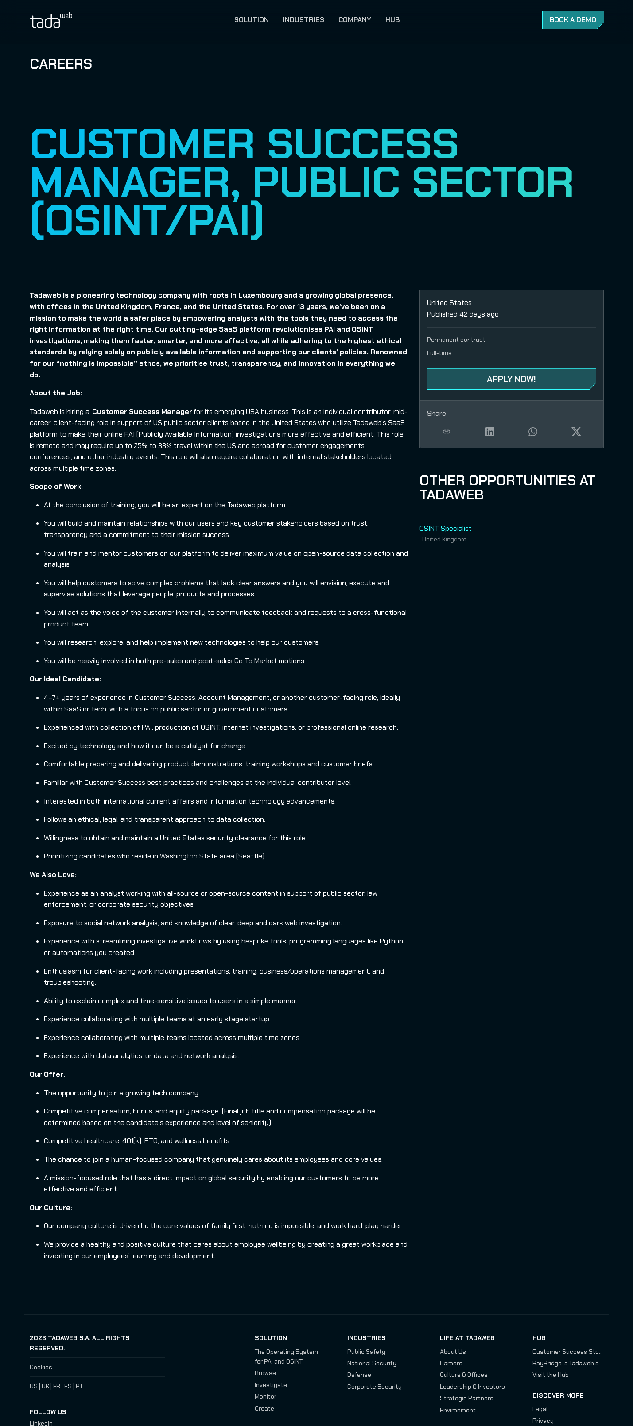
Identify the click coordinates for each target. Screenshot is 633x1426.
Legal (540, 1409)
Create (264, 1408)
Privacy (543, 1421)
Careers (61, 63)
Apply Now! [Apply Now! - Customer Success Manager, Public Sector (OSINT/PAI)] (511, 379)
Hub (392, 19)
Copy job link (447, 431)
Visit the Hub (550, 1375)
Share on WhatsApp (533, 431)
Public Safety (366, 1352)
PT (79, 1386)
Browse (265, 1373)
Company (354, 19)
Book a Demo (573, 19)
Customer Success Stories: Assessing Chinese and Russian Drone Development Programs (568, 1352)
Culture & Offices (464, 1375)
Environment (458, 1410)
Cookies (41, 1367)
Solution (251, 19)
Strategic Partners (466, 1398)
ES (68, 1386)
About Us (453, 1352)
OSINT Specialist (445, 528)
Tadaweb (61, 20)
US (34, 1386)
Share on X (576, 431)
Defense (359, 1375)
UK (45, 1386)
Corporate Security (374, 1387)
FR (56, 1386)
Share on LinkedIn (490, 431)
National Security (371, 1363)
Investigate (271, 1385)
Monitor (265, 1396)
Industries (303, 19)
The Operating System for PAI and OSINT (286, 1356)
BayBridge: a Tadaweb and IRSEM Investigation (568, 1363)
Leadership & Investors (472, 1387)
